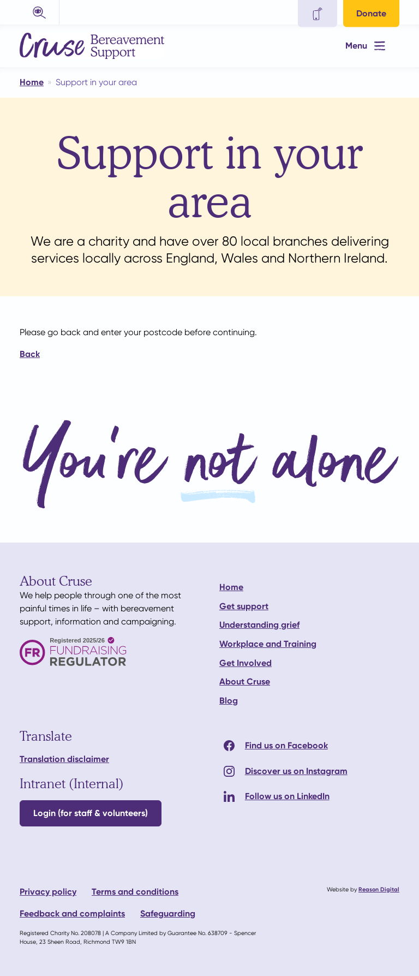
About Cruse (244, 681)
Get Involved (245, 663)
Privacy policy (48, 891)
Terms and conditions (135, 891)
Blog (228, 700)
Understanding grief (259, 625)
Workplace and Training (267, 644)
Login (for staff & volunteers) (90, 813)
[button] (39, 12)
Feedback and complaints (72, 913)
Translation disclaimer (64, 759)
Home (231, 587)
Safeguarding (167, 913)
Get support (243, 606)
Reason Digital (378, 889)
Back (30, 354)
